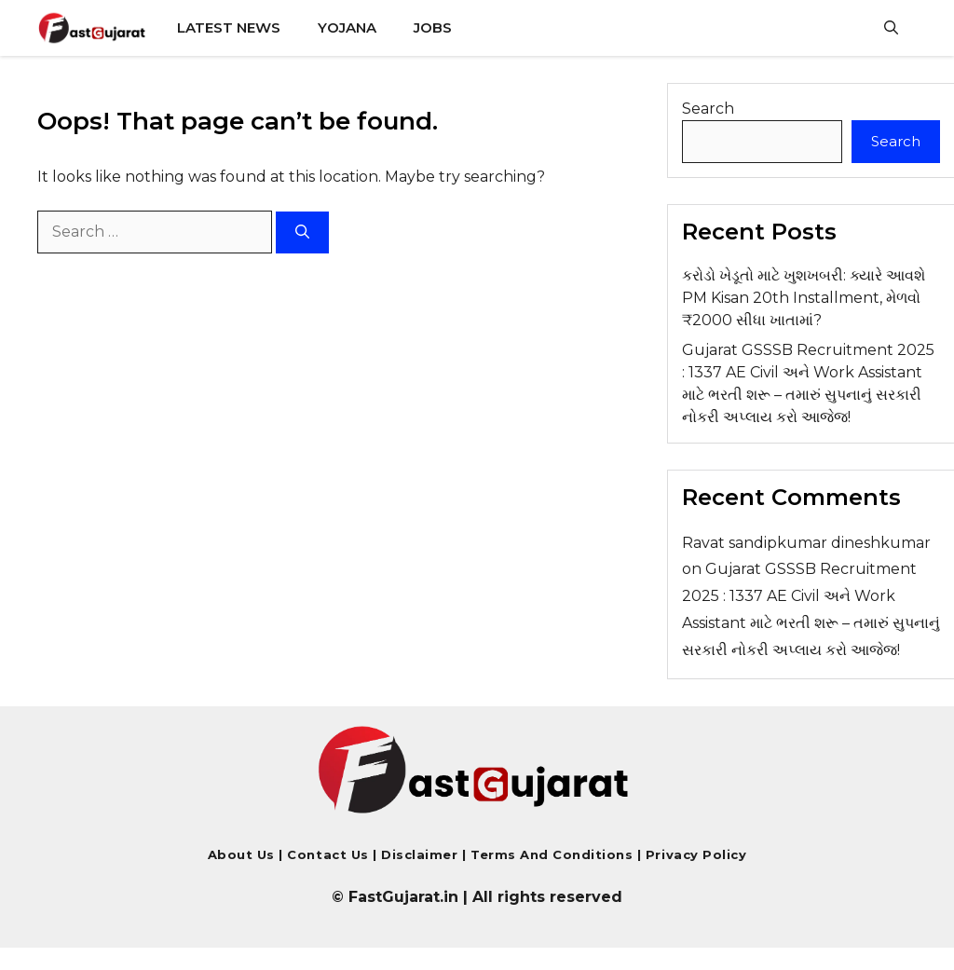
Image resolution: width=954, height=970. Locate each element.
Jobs (433, 27)
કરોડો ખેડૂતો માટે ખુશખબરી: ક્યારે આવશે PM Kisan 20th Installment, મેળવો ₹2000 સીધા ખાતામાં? (803, 297)
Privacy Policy (693, 854)
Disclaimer (421, 854)
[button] (891, 28)
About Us (241, 854)
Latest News (228, 27)
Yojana (347, 27)
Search (708, 108)
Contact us (327, 854)
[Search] (302, 232)
